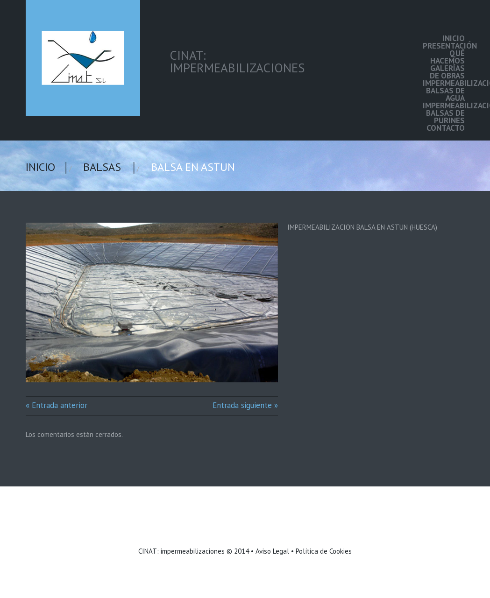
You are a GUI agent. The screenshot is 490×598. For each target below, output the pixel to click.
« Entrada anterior (56, 405)
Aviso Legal (272, 551)
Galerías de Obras (447, 71)
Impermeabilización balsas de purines (444, 113)
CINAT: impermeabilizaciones (181, 551)
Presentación (444, 45)
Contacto (445, 128)
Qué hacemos (447, 56)
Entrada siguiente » (245, 405)
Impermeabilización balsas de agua (444, 90)
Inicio (453, 38)
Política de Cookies (324, 551)
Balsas (102, 167)
